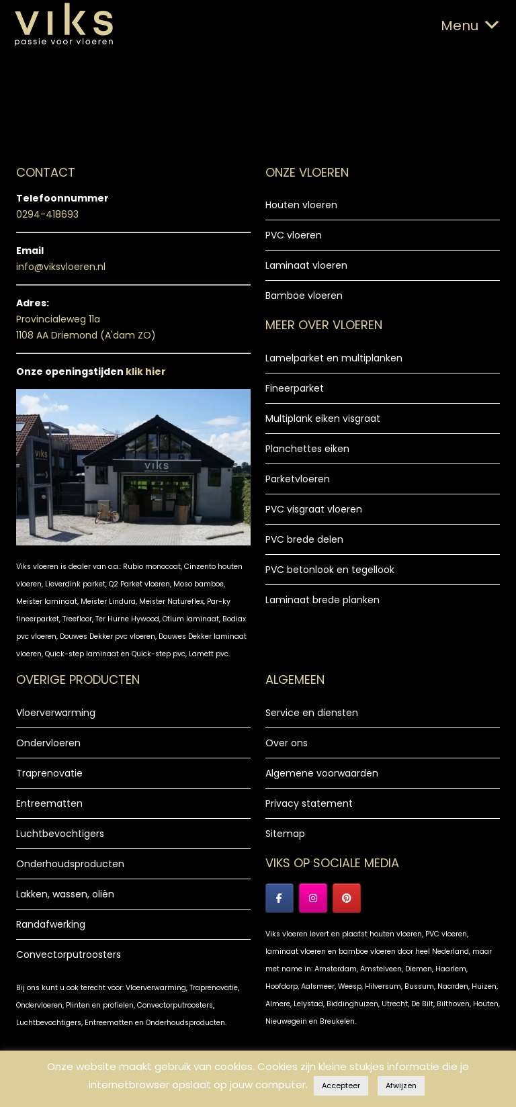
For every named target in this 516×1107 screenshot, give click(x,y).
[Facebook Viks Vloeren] (279, 898)
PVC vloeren (293, 235)
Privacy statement (309, 803)
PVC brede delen (304, 539)
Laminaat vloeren (306, 265)
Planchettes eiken (307, 448)
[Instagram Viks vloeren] (313, 898)
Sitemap (285, 833)
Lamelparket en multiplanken (333, 358)
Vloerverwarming (55, 712)
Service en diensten (311, 712)
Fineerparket (294, 388)
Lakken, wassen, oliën (65, 894)
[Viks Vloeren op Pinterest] (347, 898)
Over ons (286, 743)
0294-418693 (47, 214)
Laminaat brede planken (322, 600)
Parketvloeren (297, 479)
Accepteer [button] (341, 1085)
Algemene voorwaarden (321, 773)
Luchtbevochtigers (60, 833)
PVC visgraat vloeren (313, 509)
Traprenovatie (49, 773)
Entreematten (49, 803)
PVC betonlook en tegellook (329, 569)
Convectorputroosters (68, 954)
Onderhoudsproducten (70, 864)
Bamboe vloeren (304, 295)
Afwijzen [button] (401, 1085)
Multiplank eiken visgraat (322, 418)
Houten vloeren (301, 205)
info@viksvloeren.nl (60, 266)
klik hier (146, 371)
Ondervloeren (48, 743)
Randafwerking (50, 924)
